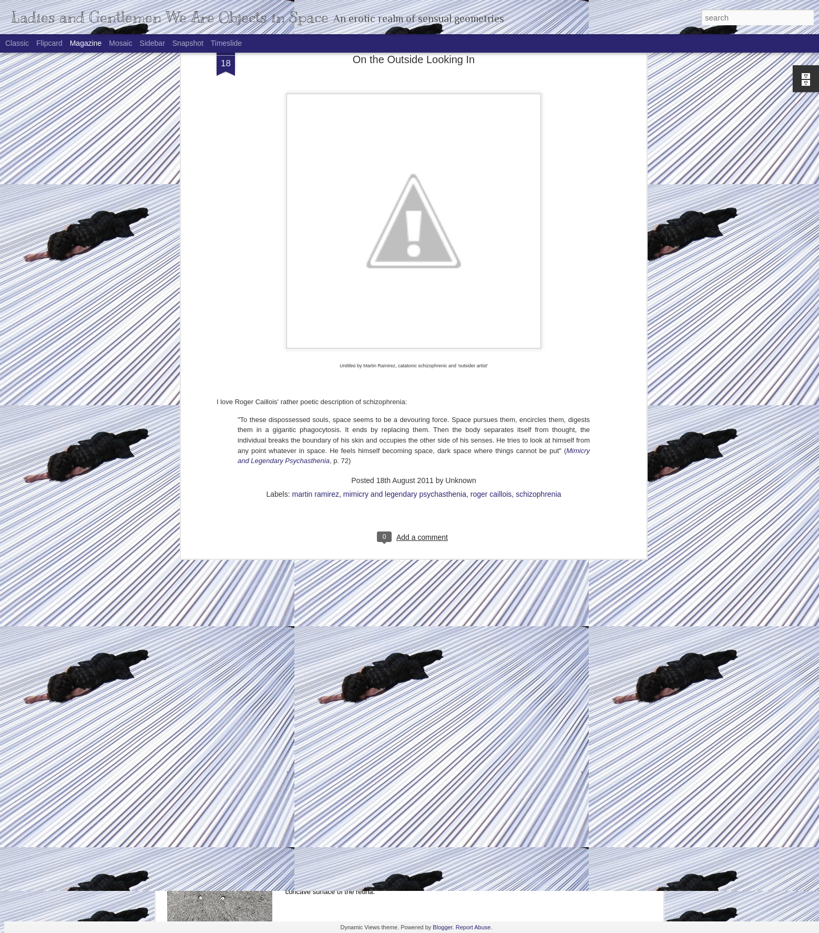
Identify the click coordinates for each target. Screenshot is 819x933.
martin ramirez (315, 301)
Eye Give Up (327, 864)
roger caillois (491, 301)
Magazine (86, 43)
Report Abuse (473, 927)
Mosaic (120, 43)
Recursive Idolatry (337, 688)
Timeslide (226, 43)
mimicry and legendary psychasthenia (404, 301)
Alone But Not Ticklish (227, 807)
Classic (17, 43)
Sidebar (152, 43)
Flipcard (49, 43)
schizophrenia (538, 301)
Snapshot (187, 43)
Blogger (442, 927)
